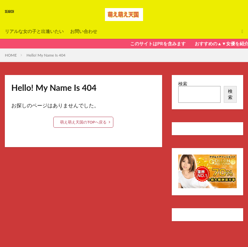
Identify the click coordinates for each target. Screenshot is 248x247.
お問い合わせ (83, 31)
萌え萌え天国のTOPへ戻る (83, 122)
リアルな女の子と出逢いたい (34, 31)
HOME (11, 55)
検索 (182, 83)
